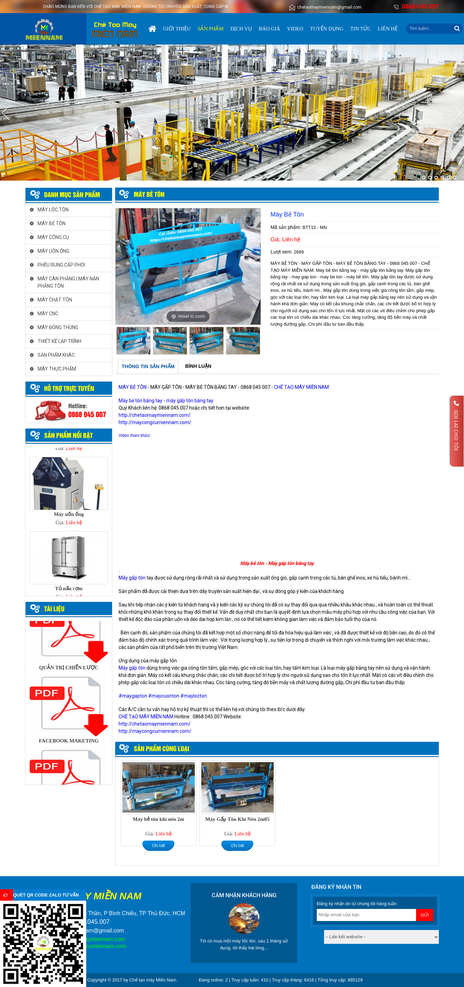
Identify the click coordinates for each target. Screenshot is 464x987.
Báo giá (269, 28)
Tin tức (360, 28)
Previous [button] (122, 345)
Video (295, 28)
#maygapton (133, 696)
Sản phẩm (210, 28)
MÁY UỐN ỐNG (53, 251)
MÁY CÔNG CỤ (53, 237)
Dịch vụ (241, 28)
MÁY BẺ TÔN (51, 223)
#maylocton (193, 696)
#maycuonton (163, 696)
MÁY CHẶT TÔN (55, 300)
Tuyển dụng (326, 28)
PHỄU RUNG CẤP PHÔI (61, 265)
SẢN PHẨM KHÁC (56, 355)
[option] (188, 266)
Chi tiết (158, 845)
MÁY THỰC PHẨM (57, 369)
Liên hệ (387, 28)
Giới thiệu (177, 28)
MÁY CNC (48, 313)
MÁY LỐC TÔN (53, 209)
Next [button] (254, 345)
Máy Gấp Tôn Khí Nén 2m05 (237, 819)
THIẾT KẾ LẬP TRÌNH (59, 341)
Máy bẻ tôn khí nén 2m (158, 819)
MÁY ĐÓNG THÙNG (58, 327)
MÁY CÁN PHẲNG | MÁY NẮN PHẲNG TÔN (68, 282)
